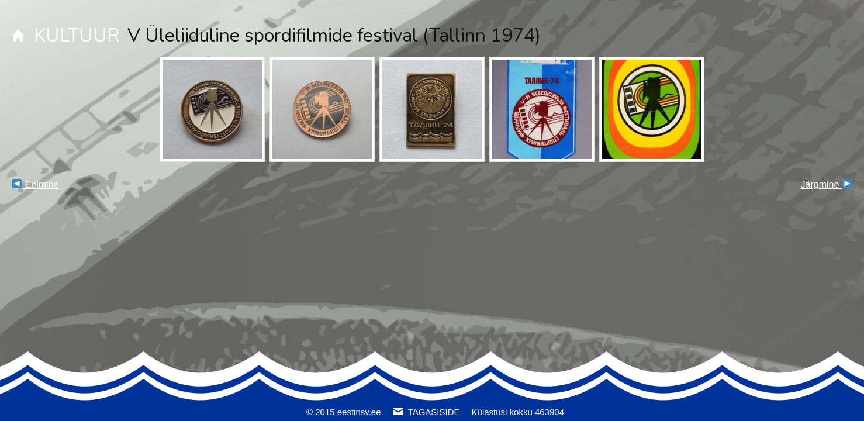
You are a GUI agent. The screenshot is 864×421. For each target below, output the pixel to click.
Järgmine (826, 184)
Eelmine (35, 184)
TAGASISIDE (434, 412)
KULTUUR (77, 35)
